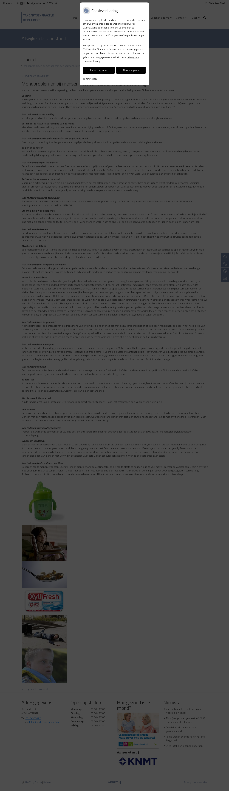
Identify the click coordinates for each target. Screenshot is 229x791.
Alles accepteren (99, 70)
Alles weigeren (131, 70)
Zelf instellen (90, 79)
